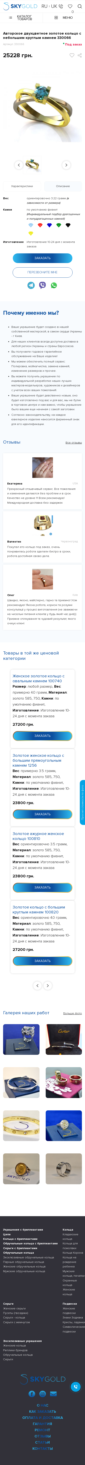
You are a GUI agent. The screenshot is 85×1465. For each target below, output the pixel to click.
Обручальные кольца (18, 1252)
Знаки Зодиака (73, 1317)
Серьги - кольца (14, 1317)
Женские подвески (69, 1311)
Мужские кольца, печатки (74, 1273)
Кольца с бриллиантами (20, 1239)
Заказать (43, 258)
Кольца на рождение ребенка (69, 1262)
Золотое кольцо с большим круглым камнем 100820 (39, 910)
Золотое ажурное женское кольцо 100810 (38, 836)
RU (45, 6)
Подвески (70, 1303)
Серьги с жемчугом (16, 1322)
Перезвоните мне (42, 272)
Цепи (7, 1234)
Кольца (68, 1229)
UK (54, 6)
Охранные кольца (70, 1283)
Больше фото (72, 1013)
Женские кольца (69, 1292)
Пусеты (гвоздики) (15, 1313)
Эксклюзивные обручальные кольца (28, 1257)
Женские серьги (14, 1308)
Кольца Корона (73, 1252)
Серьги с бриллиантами (20, 1248)
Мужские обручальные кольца (24, 1271)
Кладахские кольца (70, 1237)
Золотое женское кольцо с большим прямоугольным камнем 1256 (38, 760)
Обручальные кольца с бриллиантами (30, 1243)
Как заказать (42, 1411)
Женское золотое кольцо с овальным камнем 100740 (39, 679)
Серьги (8, 1303)
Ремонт (42, 1430)
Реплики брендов (15, 1350)
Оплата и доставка (42, 1418)
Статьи (42, 1442)
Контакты (42, 1448)
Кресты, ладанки (74, 1322)
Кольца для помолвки (70, 1246)
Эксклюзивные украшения (22, 1341)
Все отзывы (74, 442)
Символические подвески (74, 1329)
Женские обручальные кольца (24, 1266)
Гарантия (42, 1424)
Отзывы (43, 1436)
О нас (42, 1405)
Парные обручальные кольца (23, 1262)
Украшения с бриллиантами (23, 1229)
